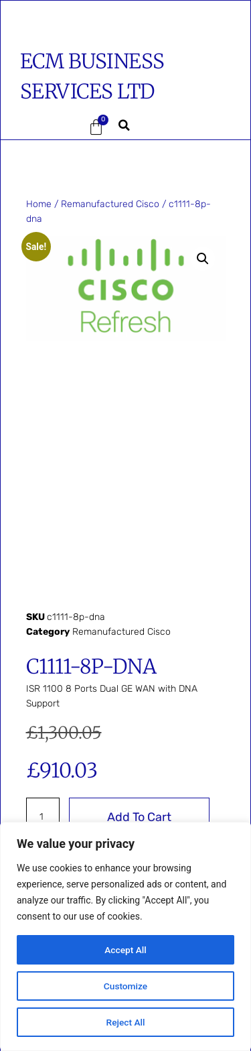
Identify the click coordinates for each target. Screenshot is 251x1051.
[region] (125, 936)
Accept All (125, 949)
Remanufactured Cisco (110, 204)
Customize (125, 986)
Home (39, 204)
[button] (40, 127)
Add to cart (139, 817)
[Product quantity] (43, 817)
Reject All (125, 1022)
